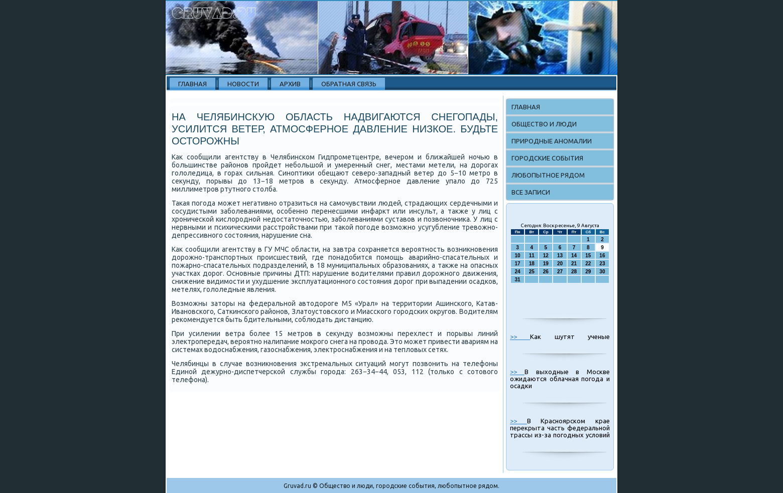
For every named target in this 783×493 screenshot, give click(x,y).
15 (588, 255)
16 (602, 255)
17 (517, 263)
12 (546, 255)
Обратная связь (348, 83)
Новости (243, 83)
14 (574, 255)
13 (560, 255)
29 (588, 271)
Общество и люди (544, 123)
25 (532, 271)
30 (602, 271)
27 (560, 271)
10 (517, 255)
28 (574, 271)
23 (602, 263)
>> (520, 336)
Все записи (530, 192)
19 (546, 263)
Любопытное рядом (548, 175)
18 (532, 263)
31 (517, 279)
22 (588, 263)
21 (574, 263)
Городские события (547, 157)
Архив (290, 83)
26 (546, 271)
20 (560, 263)
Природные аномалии (551, 140)
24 (517, 271)
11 (532, 255)
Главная (192, 83)
